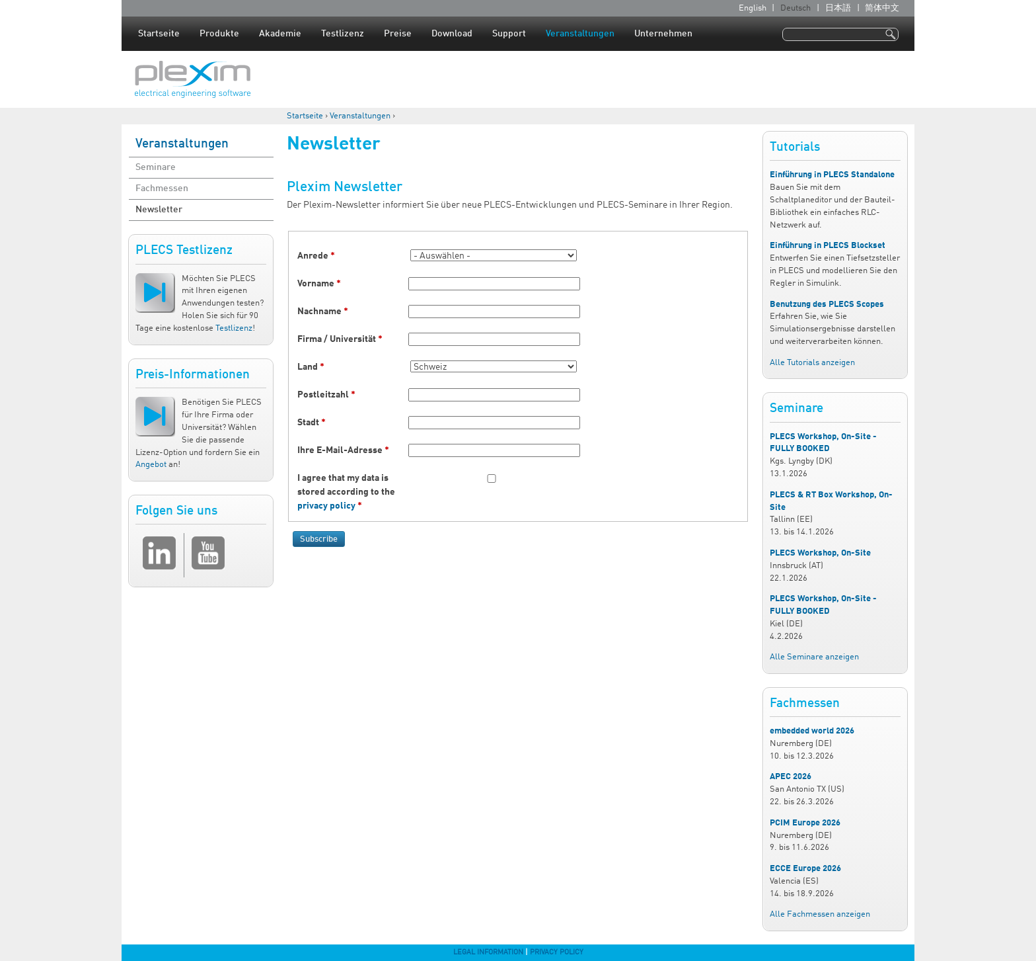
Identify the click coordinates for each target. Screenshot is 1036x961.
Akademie (280, 33)
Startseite (159, 33)
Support (509, 33)
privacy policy (326, 506)
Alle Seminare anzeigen (814, 657)
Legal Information (488, 952)
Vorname (319, 283)
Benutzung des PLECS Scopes (827, 304)
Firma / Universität (340, 339)
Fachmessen (161, 188)
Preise (398, 33)
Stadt (311, 422)
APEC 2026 (790, 777)
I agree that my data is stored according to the (346, 492)
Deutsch (795, 8)
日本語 (838, 8)
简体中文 (882, 8)
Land (310, 367)
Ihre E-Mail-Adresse (343, 450)
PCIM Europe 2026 (805, 823)
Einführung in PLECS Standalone (832, 175)
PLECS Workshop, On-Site (820, 553)
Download (451, 33)
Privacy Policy (556, 952)
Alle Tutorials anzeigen (812, 362)
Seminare (155, 167)
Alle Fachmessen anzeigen (820, 914)
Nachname (322, 311)
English (752, 8)
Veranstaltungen (580, 33)
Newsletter (158, 209)
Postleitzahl (326, 394)
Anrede (316, 256)
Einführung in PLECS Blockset (827, 245)
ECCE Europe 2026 (805, 868)
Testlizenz (342, 33)
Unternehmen (663, 33)
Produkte (219, 33)
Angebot (150, 464)
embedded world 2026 (812, 731)
